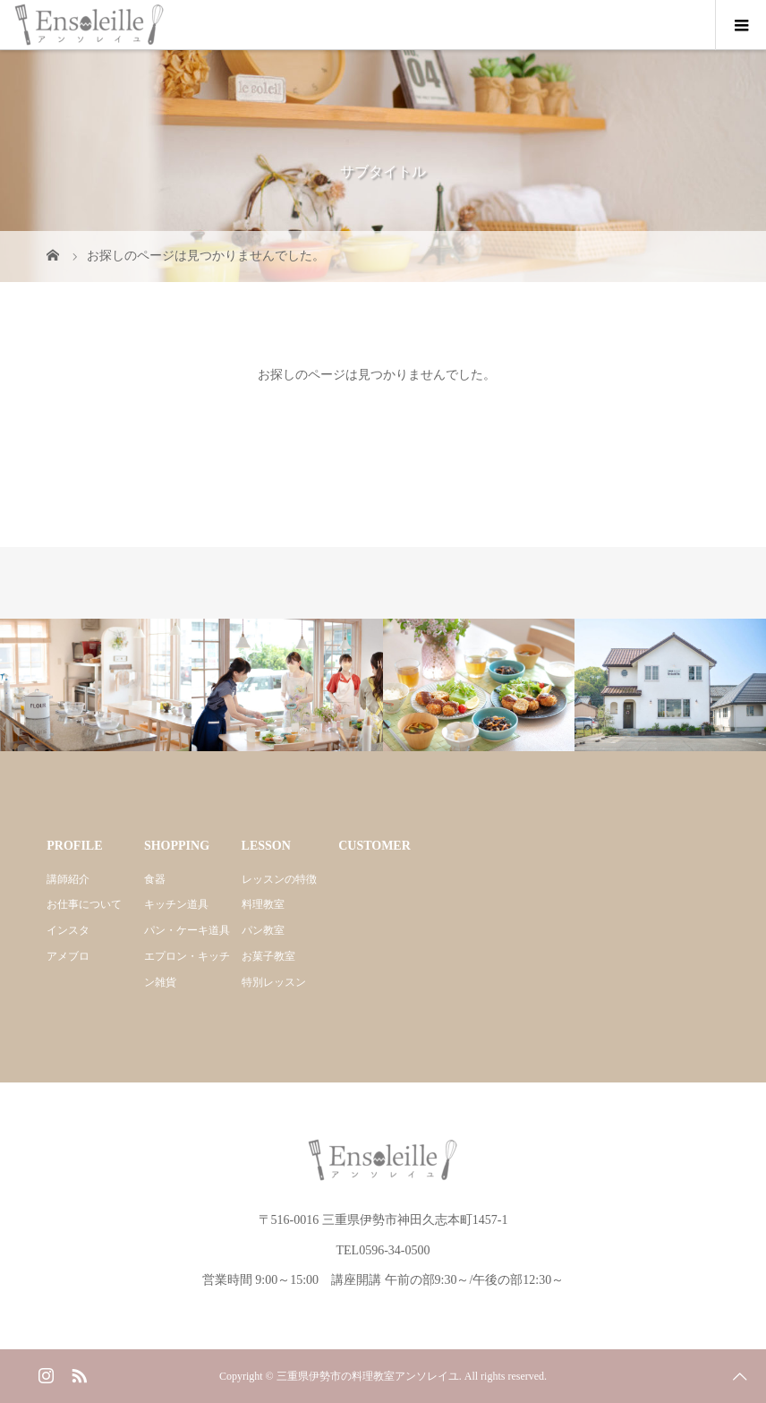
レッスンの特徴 (279, 879)
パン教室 (263, 930)
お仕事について (84, 904)
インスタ (68, 930)
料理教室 (263, 904)
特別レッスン (274, 982)
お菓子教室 (268, 956)
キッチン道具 (176, 904)
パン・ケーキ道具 (187, 930)
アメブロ (68, 956)
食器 (155, 879)
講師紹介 (68, 879)
